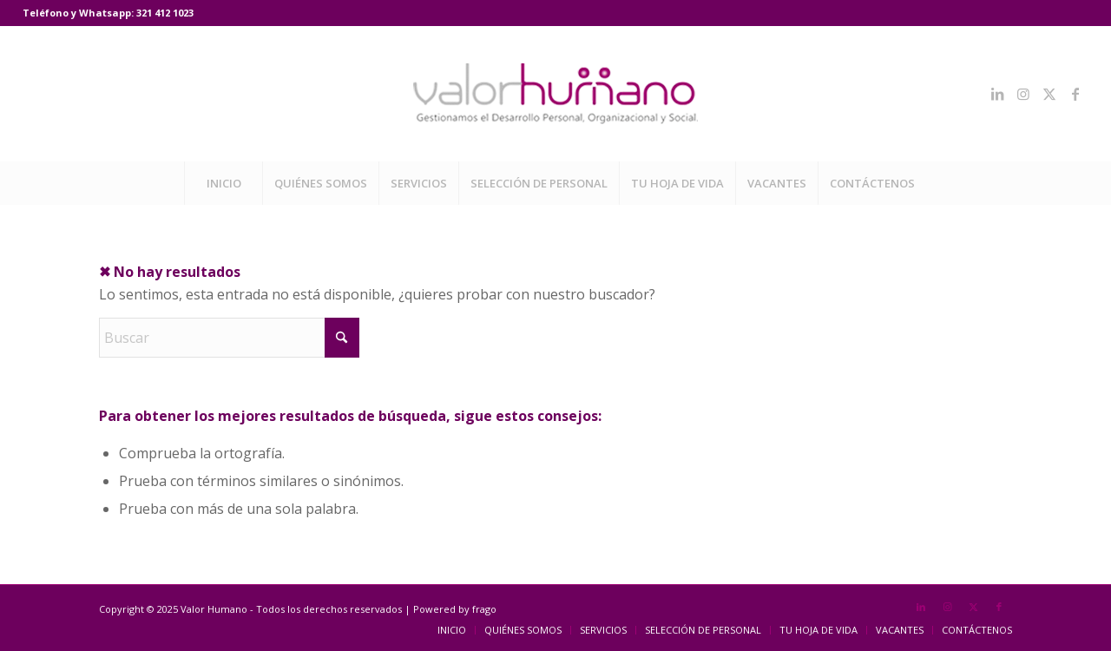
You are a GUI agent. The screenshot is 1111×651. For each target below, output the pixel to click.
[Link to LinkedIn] (997, 94)
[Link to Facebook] (1075, 94)
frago (484, 608)
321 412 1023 (165, 12)
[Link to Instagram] (1023, 94)
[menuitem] (223, 183)
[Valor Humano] (555, 93)
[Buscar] (229, 338)
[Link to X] (1049, 94)
